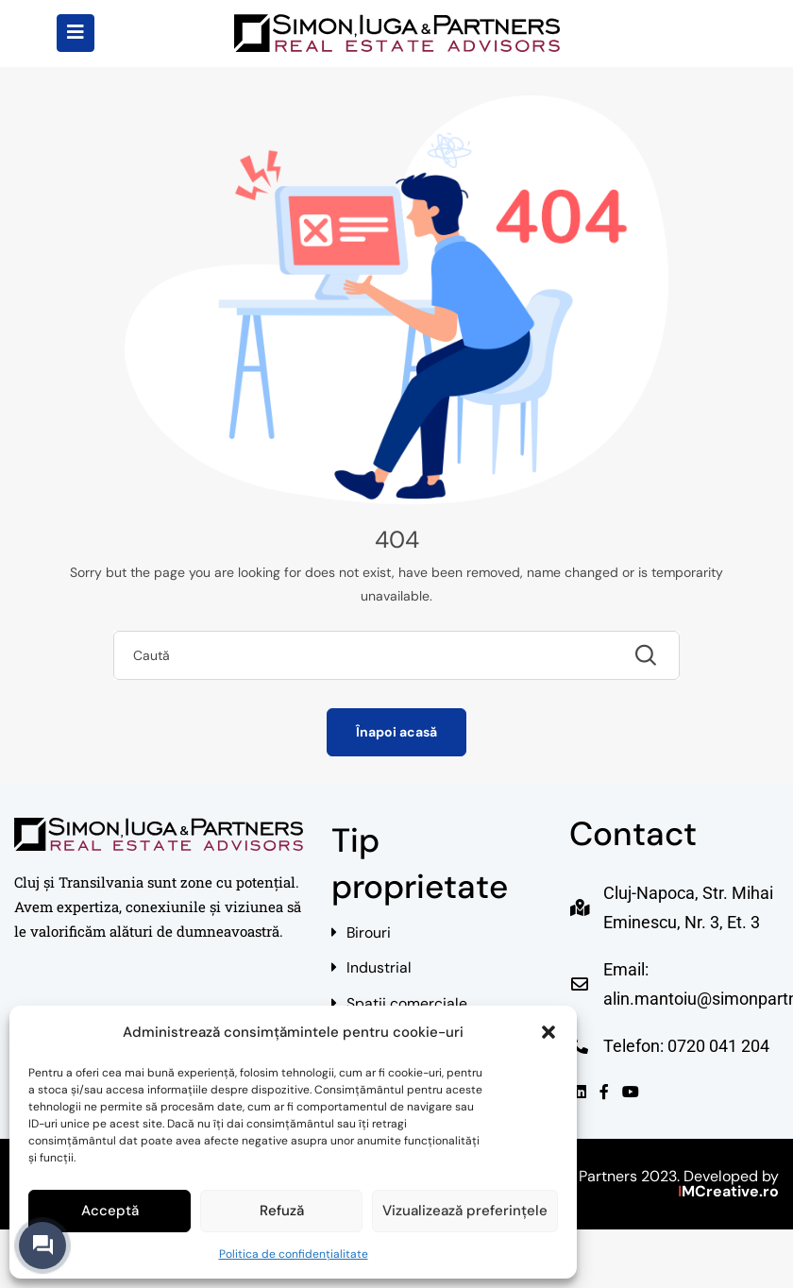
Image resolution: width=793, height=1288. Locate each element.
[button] (548, 1032)
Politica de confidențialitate (293, 1254)
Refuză (282, 1210)
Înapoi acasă (396, 731)
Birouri (369, 933)
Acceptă (110, 1210)
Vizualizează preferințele (465, 1210)
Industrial (379, 970)
